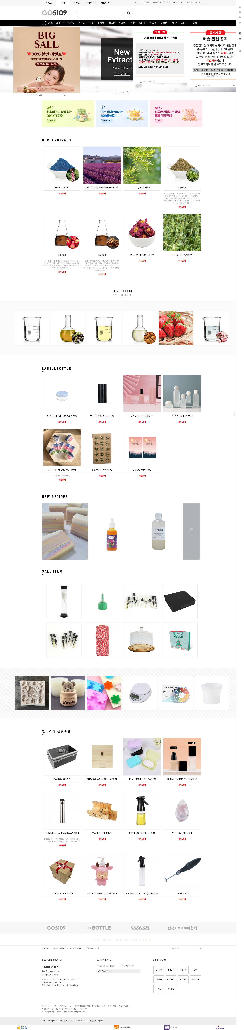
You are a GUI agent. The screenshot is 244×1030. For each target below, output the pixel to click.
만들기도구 (184, 23)
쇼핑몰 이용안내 (59, 949)
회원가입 (146, 3)
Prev (116, 92)
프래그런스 (91, 23)
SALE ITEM (52, 571)
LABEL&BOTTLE (56, 369)
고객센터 (189, 3)
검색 (129, 13)
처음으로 (45, 949)
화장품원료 (112, 23)
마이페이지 (157, 3)
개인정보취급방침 (92, 949)
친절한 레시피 (59, 23)
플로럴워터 (101, 23)
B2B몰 (77, 3)
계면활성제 (122, 23)
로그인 (137, 3)
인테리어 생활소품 (56, 731)
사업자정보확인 (124, 1006)
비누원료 (133, 23)
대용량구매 (91, 3)
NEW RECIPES (55, 497)
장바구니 (178, 3)
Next (128, 92)
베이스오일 (70, 23)
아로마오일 (80, 23)
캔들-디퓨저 (143, 23)
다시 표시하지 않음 (203, 86)
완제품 (195, 23)
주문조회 (167, 3)
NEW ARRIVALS (56, 140)
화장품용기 (153, 23)
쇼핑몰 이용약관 (75, 949)
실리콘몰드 (164, 23)
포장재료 (174, 23)
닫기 (233, 85)
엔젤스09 (105, 3)
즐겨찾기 (199, 3)
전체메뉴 (50, 23)
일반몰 (49, 3)
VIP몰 (63, 3)
